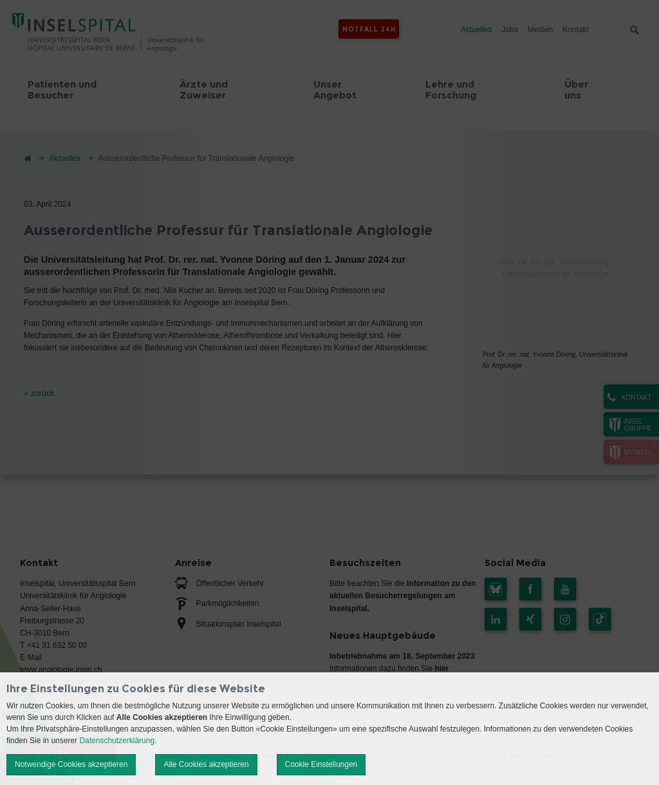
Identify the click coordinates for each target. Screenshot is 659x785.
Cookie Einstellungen (321, 764)
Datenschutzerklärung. (117, 740)
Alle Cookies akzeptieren (205, 764)
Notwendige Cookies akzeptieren (71, 764)
